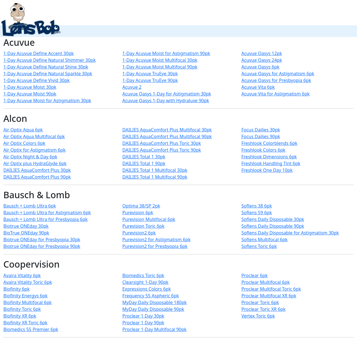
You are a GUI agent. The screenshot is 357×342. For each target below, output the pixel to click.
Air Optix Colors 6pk (24, 143)
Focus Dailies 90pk (260, 136)
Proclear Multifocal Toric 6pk (271, 289)
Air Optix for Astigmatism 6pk (34, 150)
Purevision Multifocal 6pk (148, 219)
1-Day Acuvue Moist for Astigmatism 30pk (47, 100)
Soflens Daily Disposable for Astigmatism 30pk (290, 233)
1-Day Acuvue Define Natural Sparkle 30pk (47, 73)
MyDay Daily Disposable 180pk (154, 302)
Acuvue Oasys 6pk (260, 67)
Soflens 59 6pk (256, 212)
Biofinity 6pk (16, 289)
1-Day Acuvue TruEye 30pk (150, 73)
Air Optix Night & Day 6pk (30, 157)
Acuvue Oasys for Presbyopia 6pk (276, 80)
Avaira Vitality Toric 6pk (27, 282)
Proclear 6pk (254, 275)
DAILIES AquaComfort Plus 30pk (37, 170)
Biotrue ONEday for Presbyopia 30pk (41, 239)
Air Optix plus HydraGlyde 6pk (34, 163)
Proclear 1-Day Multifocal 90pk (154, 329)
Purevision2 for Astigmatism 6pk (156, 239)
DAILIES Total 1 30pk (143, 157)
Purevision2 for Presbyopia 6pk (154, 246)
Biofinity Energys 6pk (25, 296)
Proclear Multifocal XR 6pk (268, 296)
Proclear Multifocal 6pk (265, 282)
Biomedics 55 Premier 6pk (30, 329)
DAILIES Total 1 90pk (143, 163)
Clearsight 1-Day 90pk (145, 282)
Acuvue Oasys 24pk (261, 60)
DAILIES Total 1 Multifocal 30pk (154, 170)
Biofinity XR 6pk (19, 316)
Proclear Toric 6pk (260, 302)
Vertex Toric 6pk (258, 316)
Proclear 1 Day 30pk (143, 316)
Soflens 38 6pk (256, 206)
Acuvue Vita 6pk (258, 87)
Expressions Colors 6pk (146, 289)
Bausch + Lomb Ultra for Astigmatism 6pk (47, 212)
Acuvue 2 (131, 87)
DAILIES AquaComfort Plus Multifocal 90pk (167, 136)
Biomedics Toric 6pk (143, 275)
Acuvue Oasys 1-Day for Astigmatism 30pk (166, 94)
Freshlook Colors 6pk (263, 150)
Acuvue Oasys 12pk (261, 53)
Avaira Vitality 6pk (22, 275)
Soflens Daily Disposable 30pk (272, 219)
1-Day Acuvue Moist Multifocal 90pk (159, 67)
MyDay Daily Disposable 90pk (153, 309)
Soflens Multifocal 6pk (264, 239)
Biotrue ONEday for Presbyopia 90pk (41, 246)
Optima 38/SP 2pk (141, 206)
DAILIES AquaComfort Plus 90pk (37, 177)
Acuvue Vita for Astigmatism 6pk (275, 94)
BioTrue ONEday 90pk (26, 233)
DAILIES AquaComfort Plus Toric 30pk (161, 143)
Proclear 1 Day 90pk (143, 323)
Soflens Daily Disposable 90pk (272, 226)
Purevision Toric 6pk (143, 226)
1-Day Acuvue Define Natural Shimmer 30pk (49, 60)
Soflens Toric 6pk (259, 246)
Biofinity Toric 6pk (22, 309)
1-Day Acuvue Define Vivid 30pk (36, 80)
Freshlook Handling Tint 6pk (270, 163)
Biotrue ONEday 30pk (26, 226)
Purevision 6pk (137, 212)
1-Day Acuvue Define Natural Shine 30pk (45, 67)
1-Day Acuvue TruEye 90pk (150, 80)
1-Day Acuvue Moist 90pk (29, 94)
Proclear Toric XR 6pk (263, 309)
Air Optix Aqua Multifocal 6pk (34, 136)
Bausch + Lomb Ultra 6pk (29, 206)
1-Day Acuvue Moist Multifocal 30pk (159, 60)
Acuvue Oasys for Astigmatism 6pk (277, 73)
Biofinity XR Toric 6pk (25, 323)
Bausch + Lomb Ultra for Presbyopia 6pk (45, 219)
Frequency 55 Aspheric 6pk (150, 296)
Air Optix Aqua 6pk (23, 130)
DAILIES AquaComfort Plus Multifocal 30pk (167, 130)
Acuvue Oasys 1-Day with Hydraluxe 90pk (165, 100)
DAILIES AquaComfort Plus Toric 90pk (161, 150)
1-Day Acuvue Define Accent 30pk (38, 53)
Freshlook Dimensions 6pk (269, 157)
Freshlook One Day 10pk (267, 170)
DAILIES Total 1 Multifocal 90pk (154, 177)
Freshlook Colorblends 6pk (269, 143)
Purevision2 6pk (139, 233)
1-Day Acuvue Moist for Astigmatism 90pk (166, 53)
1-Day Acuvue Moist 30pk (29, 87)
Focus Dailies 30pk (260, 130)
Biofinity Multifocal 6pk (27, 302)
